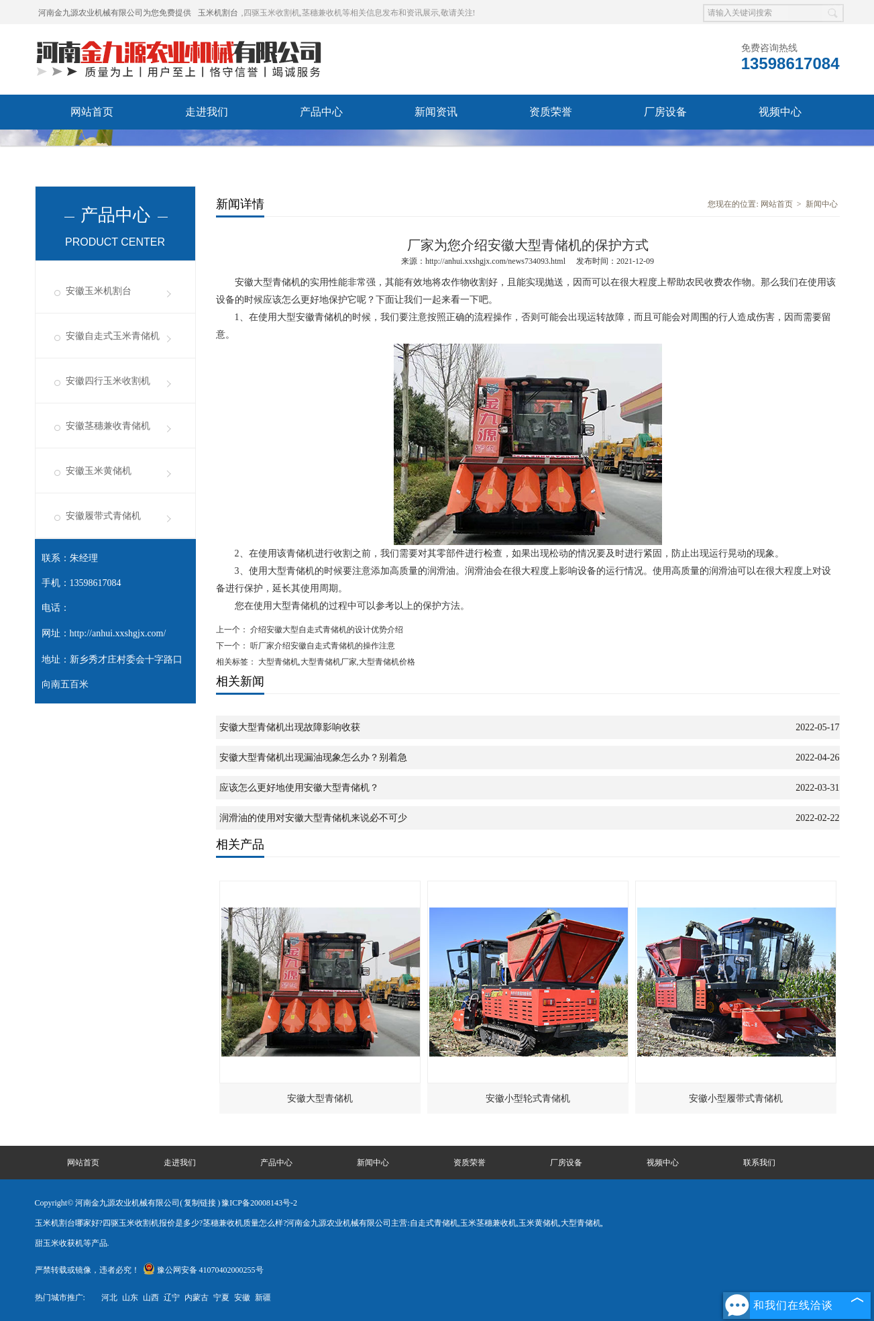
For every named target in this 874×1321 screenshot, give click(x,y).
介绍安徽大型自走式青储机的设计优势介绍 (325, 629)
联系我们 (206, 146)
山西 (151, 1297)
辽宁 (172, 1297)
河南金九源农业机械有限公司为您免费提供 (114, 12)
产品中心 (321, 111)
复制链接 (200, 1203)
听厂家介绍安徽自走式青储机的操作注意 (321, 645)
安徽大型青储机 (320, 1098)
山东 (130, 1297)
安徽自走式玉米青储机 (113, 336)
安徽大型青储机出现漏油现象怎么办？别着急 (313, 757)
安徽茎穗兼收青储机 (108, 426)
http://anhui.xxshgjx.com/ (118, 633)
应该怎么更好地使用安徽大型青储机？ (299, 788)
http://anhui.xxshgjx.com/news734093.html (495, 261)
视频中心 (780, 111)
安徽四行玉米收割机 (108, 381)
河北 (109, 1297)
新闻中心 (822, 204)
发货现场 (91, 146)
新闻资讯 (436, 111)
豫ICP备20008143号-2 (259, 1203)
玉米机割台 (218, 12)
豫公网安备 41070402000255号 (203, 1270)
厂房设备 (665, 111)
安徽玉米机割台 (98, 291)
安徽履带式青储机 (103, 516)
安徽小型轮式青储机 (528, 1098)
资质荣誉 (550, 111)
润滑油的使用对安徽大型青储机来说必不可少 (313, 818)
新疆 (263, 1297)
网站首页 (91, 111)
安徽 (242, 1297)
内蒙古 (196, 1297)
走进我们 (206, 111)
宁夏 (221, 1297)
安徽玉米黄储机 (98, 471)
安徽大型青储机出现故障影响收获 (289, 727)
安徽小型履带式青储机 (736, 1098)
